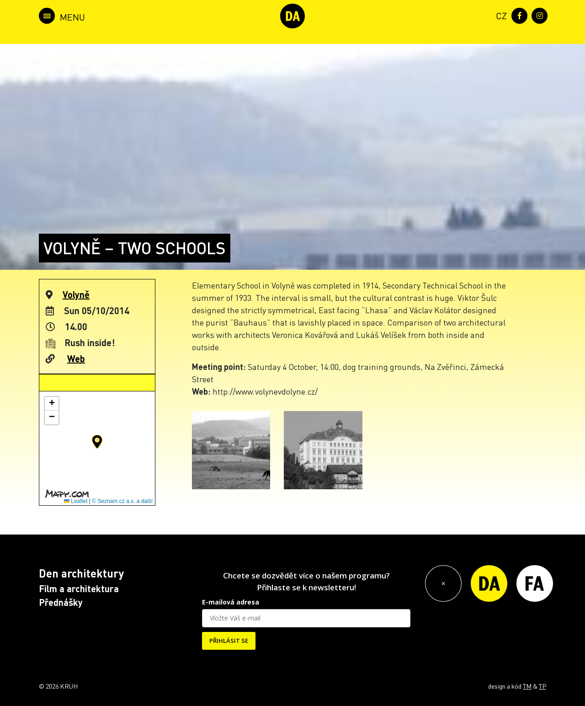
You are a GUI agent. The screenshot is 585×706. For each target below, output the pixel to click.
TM (527, 686)
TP (542, 686)
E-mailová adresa (230, 602)
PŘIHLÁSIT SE (228, 640)
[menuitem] (499, 15)
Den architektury (81, 573)
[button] (97, 442)
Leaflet (75, 501)
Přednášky (61, 602)
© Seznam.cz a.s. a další (122, 501)
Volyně (76, 294)
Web (76, 358)
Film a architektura (79, 588)
